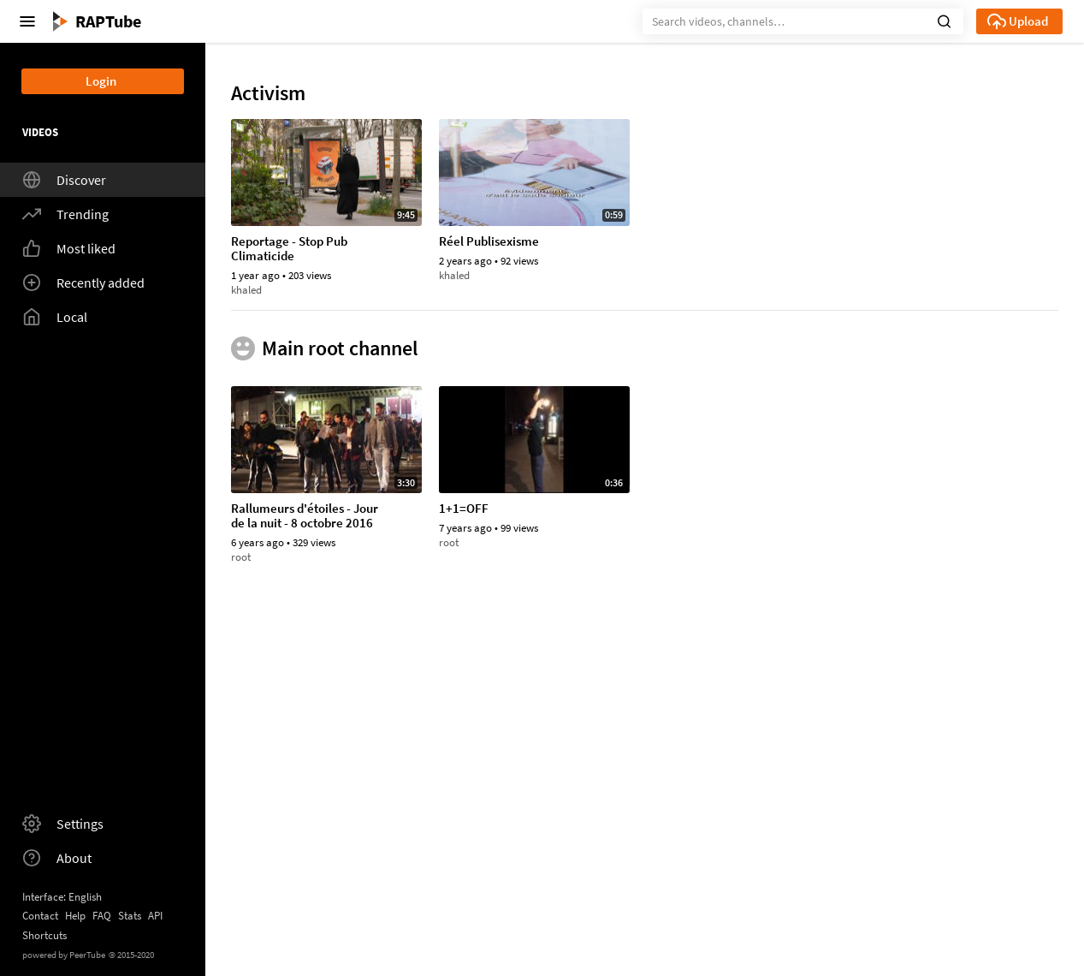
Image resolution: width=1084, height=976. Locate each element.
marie (660, 290)
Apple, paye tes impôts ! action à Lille (711, 898)
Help (75, 915)
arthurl (455, 465)
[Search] (803, 21)
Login (101, 81)
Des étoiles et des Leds (916, 891)
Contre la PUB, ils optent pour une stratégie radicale (305, 439)
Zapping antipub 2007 (498, 432)
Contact (40, 915)
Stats (129, 915)
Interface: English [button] (62, 896)
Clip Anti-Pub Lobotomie (713, 432)
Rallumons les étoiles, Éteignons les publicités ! (506, 898)
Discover (64, 179)
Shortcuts (44, 935)
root (864, 290)
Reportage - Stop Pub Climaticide (289, 249)
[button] (944, 19)
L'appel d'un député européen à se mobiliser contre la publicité (920, 707)
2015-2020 (131, 955)
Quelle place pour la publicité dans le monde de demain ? (720, 249)
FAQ (101, 915)
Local (54, 316)
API (155, 915)
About (57, 857)
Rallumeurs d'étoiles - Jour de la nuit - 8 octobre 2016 (928, 249)
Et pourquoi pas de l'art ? (298, 891)
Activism (268, 93)
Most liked (69, 248)
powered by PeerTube (63, 955)
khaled (246, 290)
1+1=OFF (464, 700)
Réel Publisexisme (489, 242)
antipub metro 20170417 (715, 700)
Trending (65, 214)
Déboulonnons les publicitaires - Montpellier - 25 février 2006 (929, 439)
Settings (63, 823)
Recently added (83, 282)
